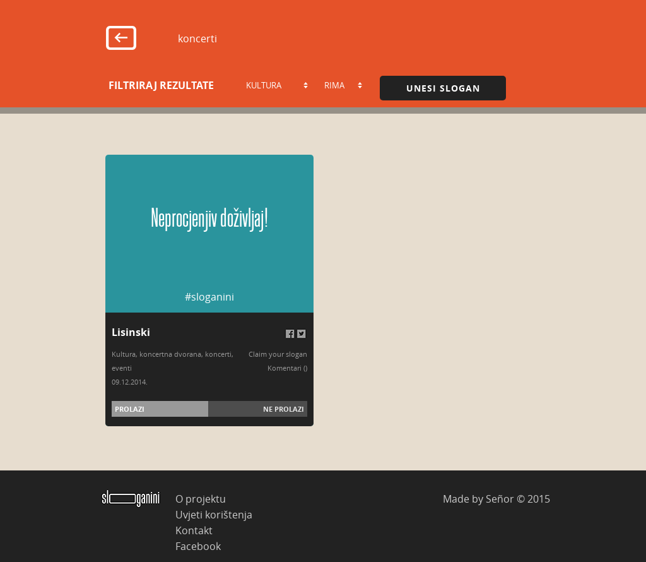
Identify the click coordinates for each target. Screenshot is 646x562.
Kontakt (194, 530)
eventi (122, 368)
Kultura (124, 354)
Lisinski (131, 332)
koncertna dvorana (170, 354)
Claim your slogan (278, 354)
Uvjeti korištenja (213, 514)
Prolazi (129, 409)
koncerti (218, 354)
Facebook (198, 546)
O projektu (200, 498)
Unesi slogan (443, 88)
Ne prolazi (283, 409)
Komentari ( (286, 368)
